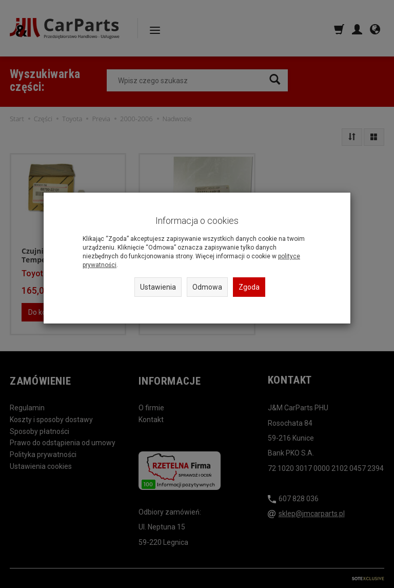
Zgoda (249, 287)
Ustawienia (158, 287)
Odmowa (207, 287)
